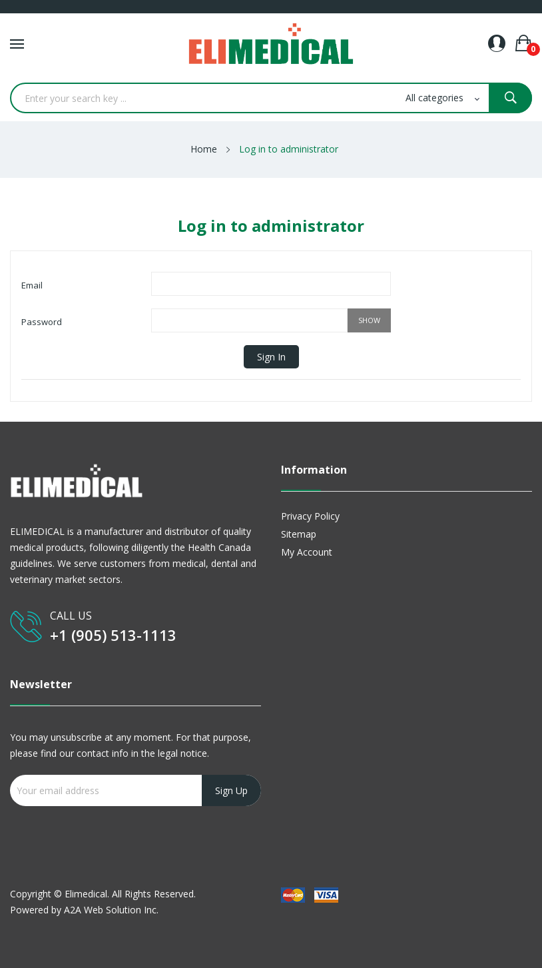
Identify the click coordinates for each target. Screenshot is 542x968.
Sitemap (298, 534)
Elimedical (86, 893)
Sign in (271, 356)
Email (32, 285)
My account (306, 552)
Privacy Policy (310, 516)
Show (369, 320)
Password (41, 322)
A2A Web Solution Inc (110, 909)
